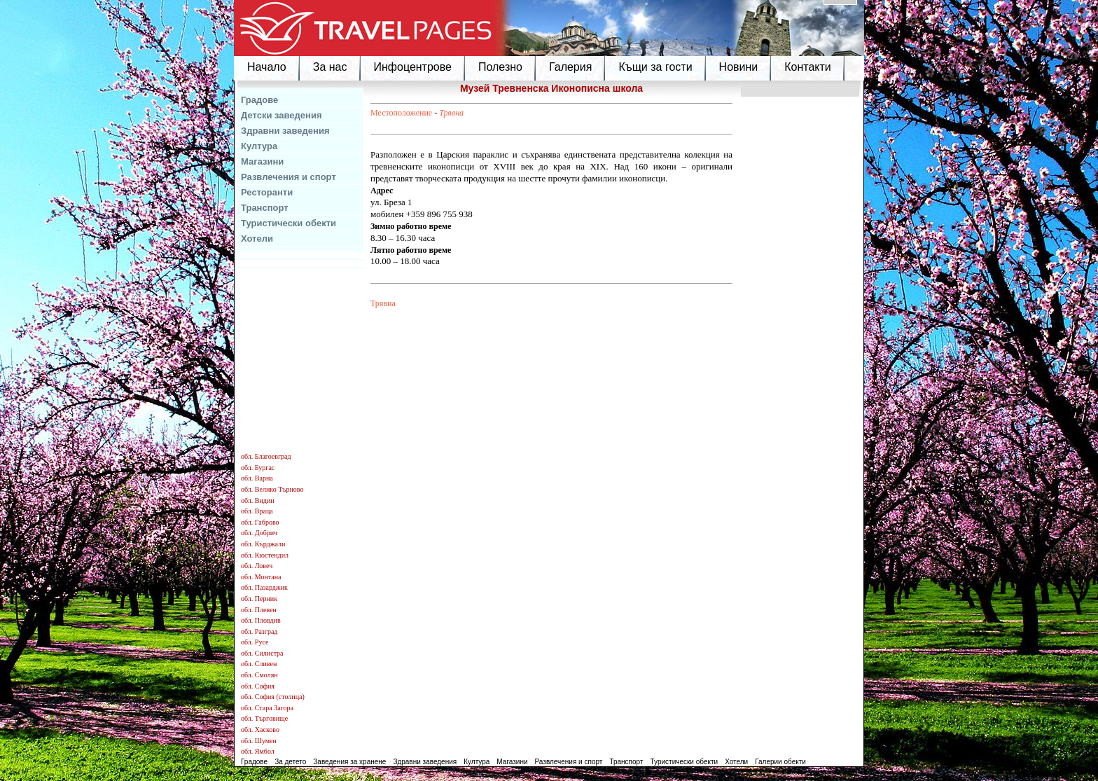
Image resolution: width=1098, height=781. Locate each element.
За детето (290, 762)
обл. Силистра (262, 653)
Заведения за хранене (349, 762)
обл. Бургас (257, 467)
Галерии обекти (780, 762)
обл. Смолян (259, 675)
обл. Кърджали (263, 544)
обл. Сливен (259, 664)
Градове (259, 100)
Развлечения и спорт (288, 177)
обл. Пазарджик (264, 587)
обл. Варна (257, 478)
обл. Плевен (259, 610)
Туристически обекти (288, 223)
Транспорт (265, 207)
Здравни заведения (285, 130)
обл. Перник (259, 598)
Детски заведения (281, 115)
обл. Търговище (264, 718)
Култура (259, 146)
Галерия (570, 67)
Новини (738, 67)
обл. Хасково (260, 729)
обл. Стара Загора (267, 708)
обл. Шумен (259, 741)
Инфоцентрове (413, 67)
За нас (330, 67)
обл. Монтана (261, 577)
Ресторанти (267, 192)
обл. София (257, 686)
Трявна (451, 113)
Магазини (262, 161)
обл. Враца (257, 511)
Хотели (257, 238)
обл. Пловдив (261, 620)
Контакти (807, 67)
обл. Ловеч (256, 565)
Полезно (500, 67)
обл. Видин (257, 500)
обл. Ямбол (257, 751)
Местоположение (401, 113)
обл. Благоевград (266, 456)
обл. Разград (259, 631)
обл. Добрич (259, 533)
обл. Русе (254, 642)
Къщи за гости (655, 67)
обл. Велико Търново (272, 489)
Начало (266, 67)
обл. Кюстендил (265, 555)
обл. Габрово (260, 522)
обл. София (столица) (273, 696)
